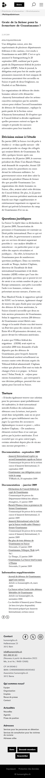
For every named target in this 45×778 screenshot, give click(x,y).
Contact (7, 700)
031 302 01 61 (10, 655)
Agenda (7, 715)
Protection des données (29, 769)
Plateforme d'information (13, 11)
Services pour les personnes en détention (21, 729)
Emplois (7, 694)
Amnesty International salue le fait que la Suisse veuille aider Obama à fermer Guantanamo (24, 524)
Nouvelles (8, 711)
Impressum (11, 769)
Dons (19, 4)
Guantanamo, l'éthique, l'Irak (22, 550)
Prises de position (11, 718)
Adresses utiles (10, 738)
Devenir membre (27, 749)
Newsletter (22, 756)
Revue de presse (11, 697)
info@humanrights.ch (13, 652)
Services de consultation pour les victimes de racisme (22, 733)
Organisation (9, 691)
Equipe (7, 687)
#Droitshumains (33, 11)
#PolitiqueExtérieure (10, 14)
